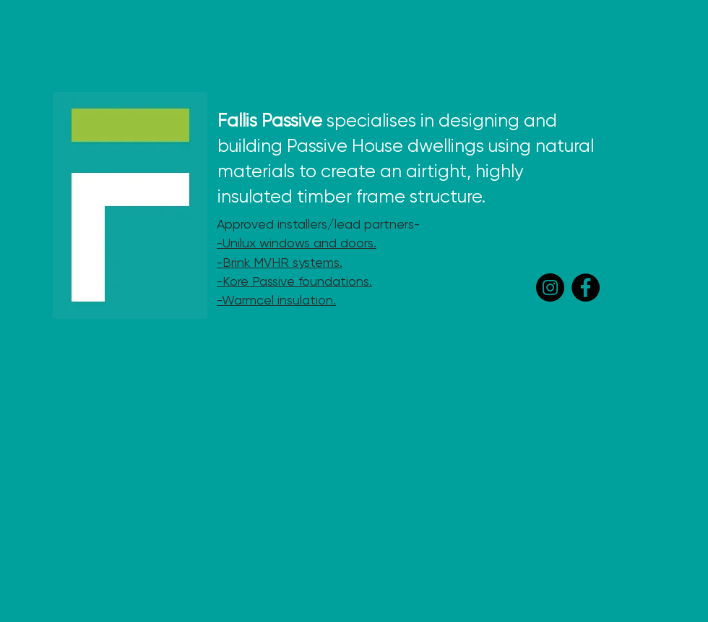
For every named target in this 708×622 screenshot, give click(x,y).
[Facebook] (585, 287)
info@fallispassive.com (180, 609)
